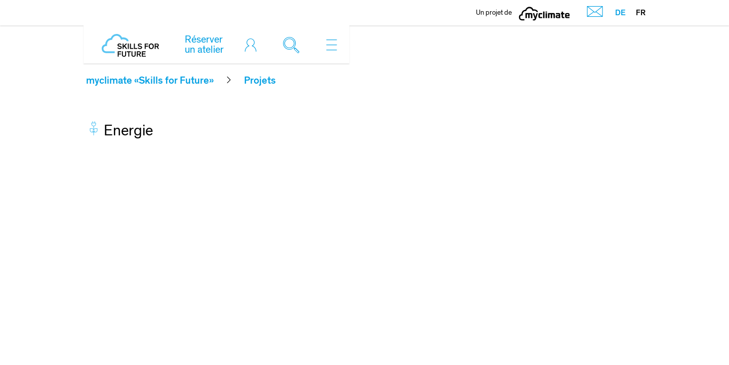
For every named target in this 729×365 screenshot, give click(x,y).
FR (640, 12)
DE (620, 12)
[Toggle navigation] (331, 44)
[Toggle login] (253, 44)
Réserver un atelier (204, 44)
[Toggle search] (293, 44)
